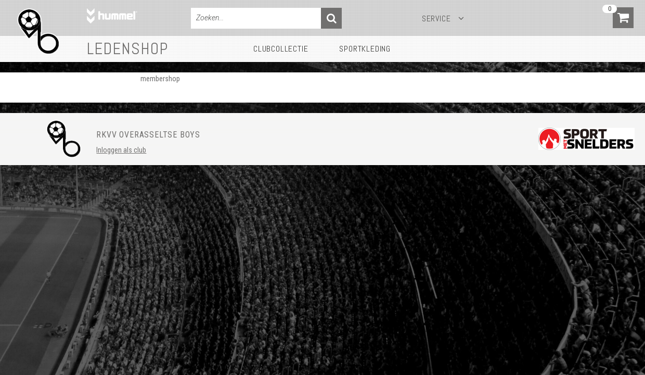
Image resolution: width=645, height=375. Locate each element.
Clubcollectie (280, 48)
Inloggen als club (121, 150)
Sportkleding (365, 48)
